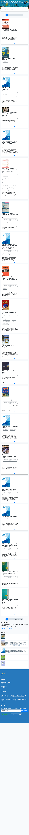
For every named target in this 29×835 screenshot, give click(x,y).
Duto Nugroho (5, 319)
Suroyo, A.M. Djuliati (6, 178)
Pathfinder (3, 681)
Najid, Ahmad (5, 187)
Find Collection (24, 710)
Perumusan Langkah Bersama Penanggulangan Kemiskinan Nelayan (9, 456)
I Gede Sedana (5, 61)
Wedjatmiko (13, 321)
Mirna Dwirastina (12, 253)
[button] (14, 43)
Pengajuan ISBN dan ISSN (6, 682)
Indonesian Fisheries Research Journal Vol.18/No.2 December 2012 (10, 601)
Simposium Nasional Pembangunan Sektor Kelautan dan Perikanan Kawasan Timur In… (10, 215)
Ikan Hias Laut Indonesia (8, 398)
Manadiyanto (5, 288)
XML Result (4, 628)
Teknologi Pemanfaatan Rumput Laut (8, 346)
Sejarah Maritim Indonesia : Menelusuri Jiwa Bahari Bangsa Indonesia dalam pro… (10, 170)
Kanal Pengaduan (4, 686)
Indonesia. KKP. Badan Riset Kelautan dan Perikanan (10, 35)
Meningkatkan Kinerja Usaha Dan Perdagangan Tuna (9, 517)
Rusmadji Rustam (5, 323)
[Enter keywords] (11, 710)
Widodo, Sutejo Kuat (13, 185)
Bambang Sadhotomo (6, 321)
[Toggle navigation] (2, 4)
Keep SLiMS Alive (6, 714)
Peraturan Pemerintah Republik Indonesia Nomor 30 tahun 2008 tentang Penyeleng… (10, 489)
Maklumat (3, 679)
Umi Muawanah (12, 429)
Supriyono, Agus (5, 185)
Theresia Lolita (5, 465)
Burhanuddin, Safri (5, 176)
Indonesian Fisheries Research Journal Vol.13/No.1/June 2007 (10, 573)
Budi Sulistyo (5, 94)
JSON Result (10, 628)
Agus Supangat (5, 429)
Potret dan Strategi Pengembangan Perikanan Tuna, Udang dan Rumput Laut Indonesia (9, 279)
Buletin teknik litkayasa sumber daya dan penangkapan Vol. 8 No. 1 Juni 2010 (10, 545)
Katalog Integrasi (4, 685)
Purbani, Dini (11, 187)
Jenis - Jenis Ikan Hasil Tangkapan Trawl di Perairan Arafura (9, 312)
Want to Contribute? (16, 714)
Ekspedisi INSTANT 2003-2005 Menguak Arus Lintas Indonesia (10, 114)
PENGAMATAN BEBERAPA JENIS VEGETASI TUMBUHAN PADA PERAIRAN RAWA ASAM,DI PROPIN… (9, 246)
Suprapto (11, 319)
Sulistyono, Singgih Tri (6, 183)
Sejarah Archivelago (5, 687)
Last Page (20, 14)
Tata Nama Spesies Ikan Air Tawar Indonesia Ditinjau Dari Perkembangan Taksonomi (9, 31)
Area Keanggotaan (4, 683)
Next (16, 14)
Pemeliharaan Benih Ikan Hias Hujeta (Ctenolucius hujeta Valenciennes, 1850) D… (9, 142)
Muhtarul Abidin (5, 253)
